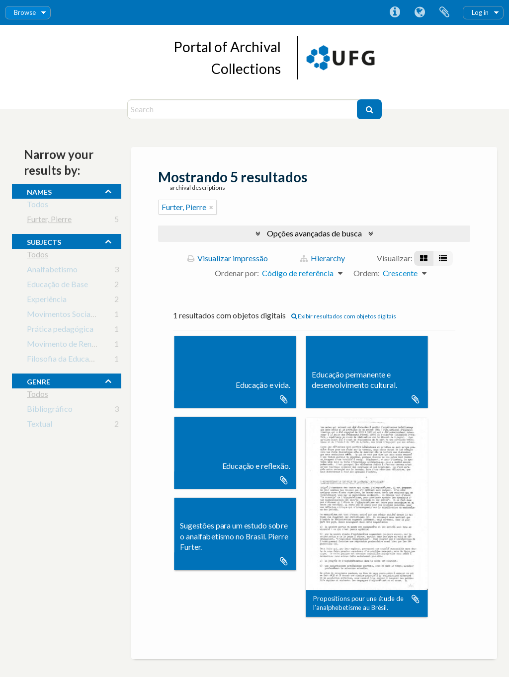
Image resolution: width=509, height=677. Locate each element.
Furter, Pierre (49, 221)
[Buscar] (369, 109)
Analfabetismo (52, 271)
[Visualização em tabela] (443, 258)
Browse (25, 12)
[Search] (243, 109)
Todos (37, 206)
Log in (480, 12)
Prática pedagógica (60, 330)
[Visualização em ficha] (423, 258)
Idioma (419, 12)
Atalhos (394, 12)
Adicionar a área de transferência (284, 399)
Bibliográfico (50, 410)
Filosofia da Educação (64, 360)
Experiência (47, 300)
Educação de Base (57, 286)
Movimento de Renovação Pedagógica (92, 345)
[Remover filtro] (211, 207)
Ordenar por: (237, 273)
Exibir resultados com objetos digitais (343, 316)
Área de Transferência (444, 12)
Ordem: (366, 273)
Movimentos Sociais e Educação (81, 315)
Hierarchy (322, 258)
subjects (44, 241)
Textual (39, 425)
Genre (38, 380)
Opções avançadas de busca (314, 233)
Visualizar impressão (227, 258)
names (39, 191)
